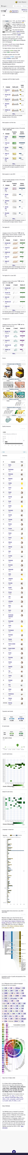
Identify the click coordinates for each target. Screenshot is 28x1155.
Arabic (9, 465)
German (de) (7, 94)
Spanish (10, 515)
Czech (9, 487)
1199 (3, 452)
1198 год (17, 988)
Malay (9, 605)
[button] (21, 17)
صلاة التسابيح (13, 1097)
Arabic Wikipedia (21, 2)
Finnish (9, 533)
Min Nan (10, 703)
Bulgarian (10, 478)
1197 (25, 452)
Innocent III (7, 927)
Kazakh (10, 587)
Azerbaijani (10, 469)
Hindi (9, 551)
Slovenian (10, 657)
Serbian (10, 662)
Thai (9, 671)
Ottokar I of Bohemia (14, 926)
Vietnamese (11, 693)
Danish (9, 492)
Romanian (10, 634)
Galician (10, 542)
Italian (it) (7, 153)
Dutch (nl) (7, 256)
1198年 (6, 993)
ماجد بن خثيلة (6, 1099)
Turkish (10, 675)
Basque (10, 524)
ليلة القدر (7, 1097)
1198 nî (16, 1021)
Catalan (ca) (7, 110)
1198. (5, 1018)
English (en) (7, 252)
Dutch (9, 610)
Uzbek (9, 689)
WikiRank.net (24, 10)
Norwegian (10, 621)
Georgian (10, 583)
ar (6, 10)
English (4, 6)
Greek (9, 501)
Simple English (11, 648)
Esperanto (10, 510)
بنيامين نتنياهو (19, 1097)
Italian (9, 574)
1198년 (24, 996)
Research (25, 6)
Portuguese (11, 630)
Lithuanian (10, 601)
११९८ (10, 1016)
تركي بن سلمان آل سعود (15, 1100)
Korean (10, 592)
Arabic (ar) (7, 306)
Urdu (9, 684)
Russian (10, 639)
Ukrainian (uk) (8, 301)
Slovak (9, 653)
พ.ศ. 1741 (6, 1013)
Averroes (10, 922)
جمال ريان (11, 1095)
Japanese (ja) (8, 345)
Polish (9, 625)
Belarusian (10, 474)
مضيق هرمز (12, 1099)
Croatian (10, 555)
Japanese (10, 578)
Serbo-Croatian (11, 643)
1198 (23, 21)
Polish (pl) (7, 143)
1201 (13, 927)
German (10, 496)
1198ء (5, 1021)
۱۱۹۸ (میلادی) (13, 998)
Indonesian (10, 569)
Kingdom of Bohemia (16, 921)
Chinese (10, 698)
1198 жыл (23, 1018)
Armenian (10, 565)
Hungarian (10, 560)
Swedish (10, 666)
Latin (9, 596)
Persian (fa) (7, 292)
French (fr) (7, 90)
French (18, 31)
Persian (10, 528)
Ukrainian (10, 680)
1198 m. (6, 1001)
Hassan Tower (8, 921)
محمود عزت (5, 1100)
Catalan (10, 483)
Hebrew (10, 546)
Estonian (10, 519)
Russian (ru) (7, 99)
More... (14, 113)
